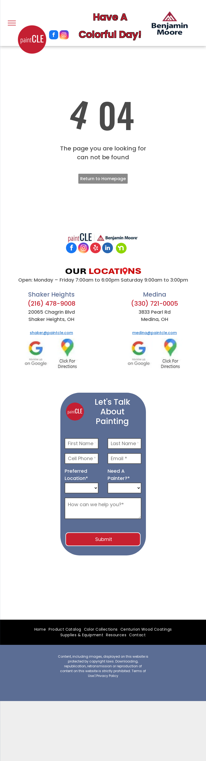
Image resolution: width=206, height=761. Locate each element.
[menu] (12, 23)
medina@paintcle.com (154, 332)
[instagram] (64, 35)
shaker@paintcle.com (51, 332)
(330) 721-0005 (154, 303)
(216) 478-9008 (51, 303)
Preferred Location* (76, 475)
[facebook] (53, 35)
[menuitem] (40, 629)
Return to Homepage (103, 179)
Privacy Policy (107, 675)
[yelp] (95, 249)
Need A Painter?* (119, 475)
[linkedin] (107, 249)
